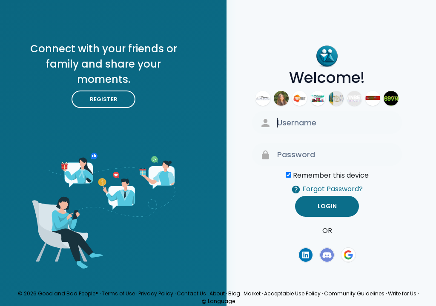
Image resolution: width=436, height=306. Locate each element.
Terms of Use (118, 293)
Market (252, 293)
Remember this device (331, 175)
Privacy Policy (155, 293)
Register (104, 99)
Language (218, 301)
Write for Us (402, 293)
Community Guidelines (354, 293)
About (217, 293)
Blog (234, 293)
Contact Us (191, 293)
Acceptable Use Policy (292, 293)
